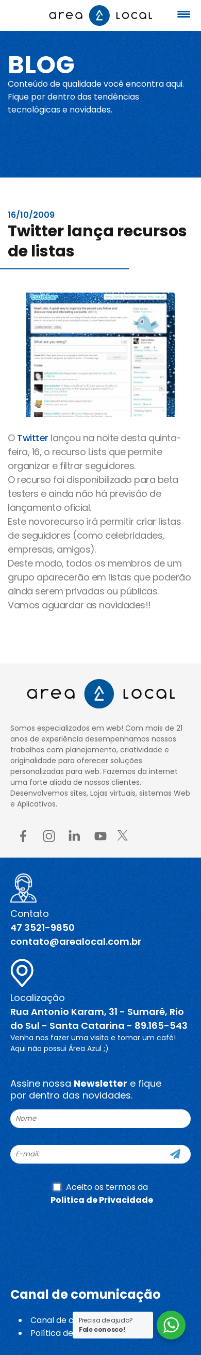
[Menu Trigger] (184, 14)
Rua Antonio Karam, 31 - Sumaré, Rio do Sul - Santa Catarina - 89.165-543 (99, 1018)
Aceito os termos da (102, 1193)
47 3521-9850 (42, 927)
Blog (41, 64)
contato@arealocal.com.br (75, 941)
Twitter (32, 437)
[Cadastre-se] (175, 1154)
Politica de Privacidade (102, 1200)
